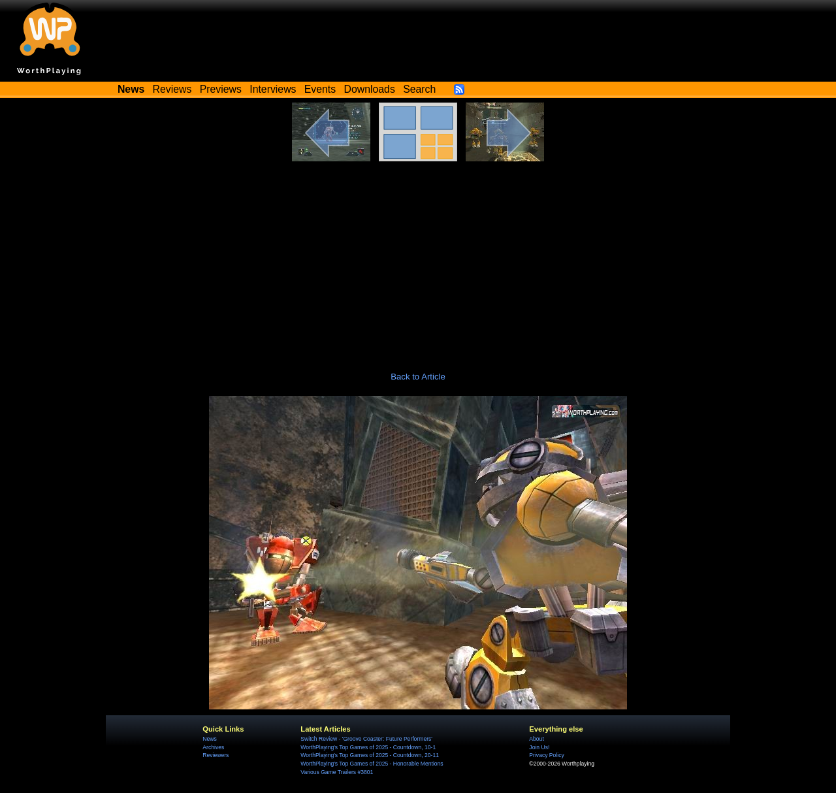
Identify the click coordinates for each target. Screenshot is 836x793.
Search (419, 89)
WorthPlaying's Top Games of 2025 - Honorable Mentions (371, 763)
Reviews (172, 89)
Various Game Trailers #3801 (336, 772)
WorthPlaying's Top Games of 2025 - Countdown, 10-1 (368, 747)
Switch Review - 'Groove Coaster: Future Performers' (366, 739)
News (209, 739)
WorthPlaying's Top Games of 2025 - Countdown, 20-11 (369, 755)
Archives (213, 747)
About (536, 739)
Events (320, 89)
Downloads (369, 89)
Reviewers (215, 755)
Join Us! (539, 747)
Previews (221, 89)
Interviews (272, 89)
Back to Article (418, 376)
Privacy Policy (546, 755)
